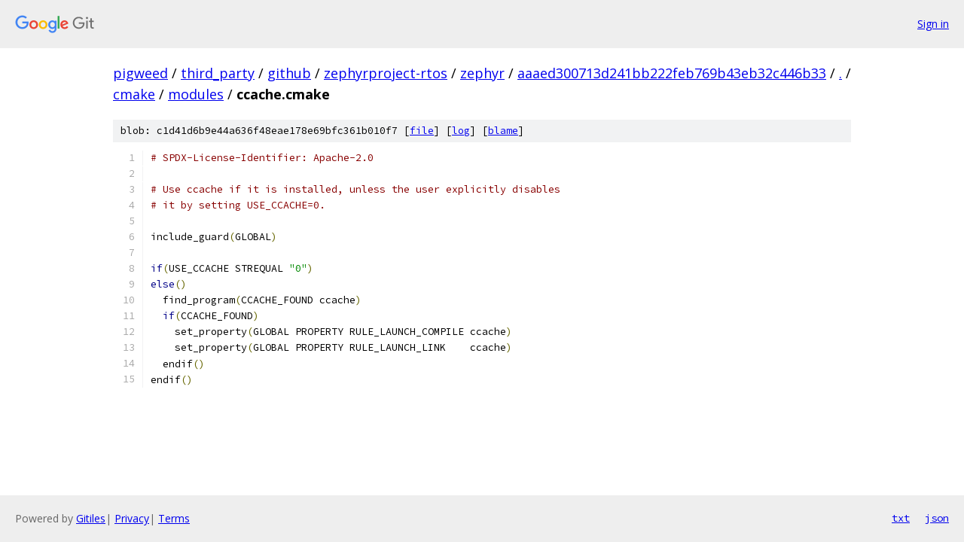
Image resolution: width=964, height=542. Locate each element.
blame (503, 130)
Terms (174, 518)
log (461, 130)
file (422, 130)
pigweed (140, 73)
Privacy (131, 518)
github (289, 73)
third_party (218, 73)
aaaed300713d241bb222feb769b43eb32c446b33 (671, 73)
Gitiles (90, 518)
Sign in (933, 24)
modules (196, 94)
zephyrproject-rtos (385, 73)
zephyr (482, 73)
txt (901, 518)
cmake (134, 94)
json (937, 518)
